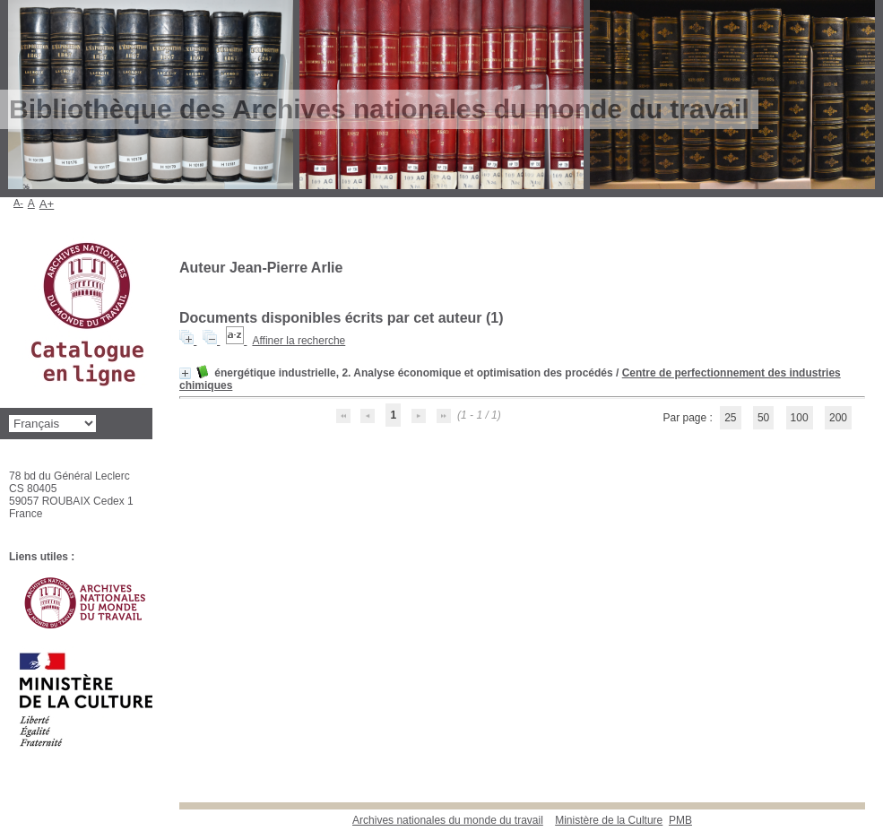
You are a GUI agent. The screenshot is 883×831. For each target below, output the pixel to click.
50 (763, 417)
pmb (680, 820)
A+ (47, 204)
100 (800, 417)
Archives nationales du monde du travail (447, 820)
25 (730, 417)
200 (838, 417)
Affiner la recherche (298, 340)
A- (18, 202)
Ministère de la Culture (608, 820)
